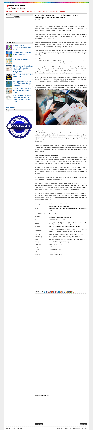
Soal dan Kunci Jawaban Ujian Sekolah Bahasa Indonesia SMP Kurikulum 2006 (22, 98)
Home (11, 11)
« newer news (38, 424)
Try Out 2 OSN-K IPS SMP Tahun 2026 (23, 76)
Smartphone (53, 11)
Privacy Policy (76, 428)
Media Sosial (37, 11)
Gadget (23, 11)
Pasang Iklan (59, 428)
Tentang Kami (68, 428)
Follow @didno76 (10, 107)
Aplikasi (17, 11)
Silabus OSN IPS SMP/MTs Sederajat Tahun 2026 (22, 47)
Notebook (46, 11)
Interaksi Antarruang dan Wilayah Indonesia (22, 53)
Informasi (29, 11)
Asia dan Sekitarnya (20, 59)
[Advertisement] (61, 273)
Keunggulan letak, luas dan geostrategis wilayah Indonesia (22, 83)
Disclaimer (84, 428)
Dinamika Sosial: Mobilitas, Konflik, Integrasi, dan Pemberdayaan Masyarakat (23, 69)
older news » (83, 424)
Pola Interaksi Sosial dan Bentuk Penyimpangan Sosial (22, 90)
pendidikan (62, 11)
